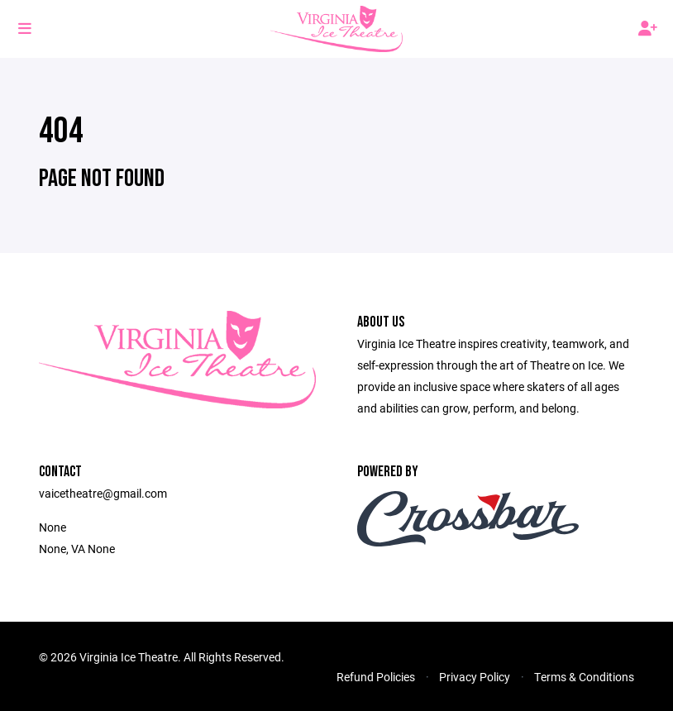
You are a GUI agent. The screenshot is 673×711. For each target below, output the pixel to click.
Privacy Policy (474, 677)
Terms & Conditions (584, 677)
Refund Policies (375, 677)
